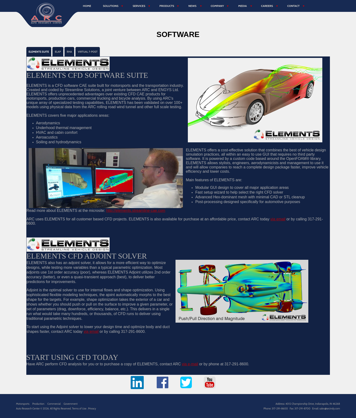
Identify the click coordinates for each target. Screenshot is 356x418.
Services (139, 6)
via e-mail (190, 364)
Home (87, 6)
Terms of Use (79, 408)
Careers (267, 6)
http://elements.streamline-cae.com (135, 211)
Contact (293, 6)
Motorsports (22, 403)
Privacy (92, 408)
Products (166, 6)
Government (71, 403)
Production (38, 403)
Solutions (110, 6)
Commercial (53, 403)
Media (242, 6)
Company (217, 6)
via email (277, 219)
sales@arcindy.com (329, 408)
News (192, 6)
